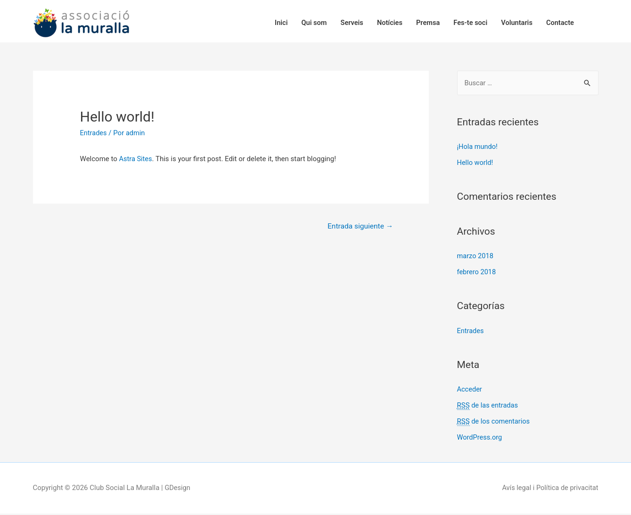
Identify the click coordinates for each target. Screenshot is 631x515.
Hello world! (475, 164)
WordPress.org (480, 438)
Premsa (422, 22)
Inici (271, 22)
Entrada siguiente (359, 228)
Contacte (559, 22)
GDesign (177, 489)
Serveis (344, 22)
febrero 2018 (477, 274)
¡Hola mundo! (478, 149)
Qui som (305, 22)
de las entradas (488, 407)
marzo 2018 (476, 257)
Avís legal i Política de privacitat (548, 489)
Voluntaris (514, 22)
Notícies (383, 22)
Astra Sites (136, 160)
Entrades (94, 135)
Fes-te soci (466, 22)
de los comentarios (494, 423)
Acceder (470, 391)
